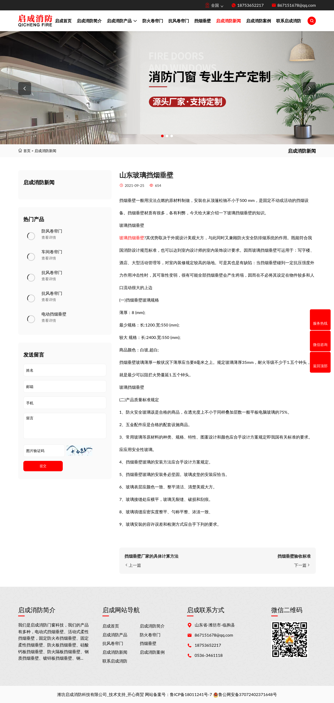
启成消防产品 (122, 21)
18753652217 (250, 5)
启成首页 (63, 20)
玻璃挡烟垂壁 (131, 237)
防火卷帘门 (152, 20)
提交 (43, 466)
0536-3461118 (209, 655)
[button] (24, 88)
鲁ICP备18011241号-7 (191, 694)
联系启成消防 (288, 20)
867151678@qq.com (296, 5)
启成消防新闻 (228, 20)
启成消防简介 (89, 20)
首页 (27, 150)
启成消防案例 (258, 20)
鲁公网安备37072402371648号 (245, 694)
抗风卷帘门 (178, 20)
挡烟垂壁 (202, 20)
